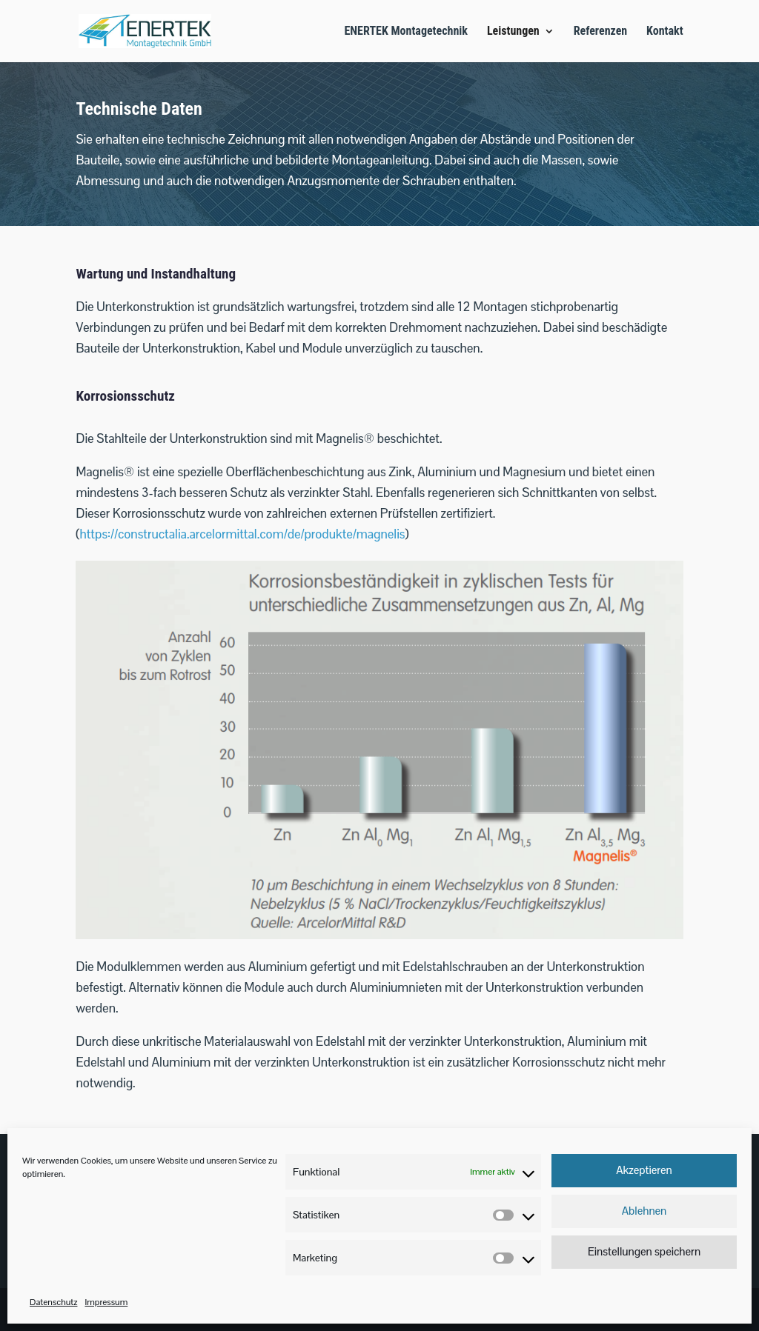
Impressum (105, 1302)
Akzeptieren (644, 1170)
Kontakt (664, 32)
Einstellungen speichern (644, 1251)
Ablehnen (644, 1211)
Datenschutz (53, 1302)
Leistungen (513, 32)
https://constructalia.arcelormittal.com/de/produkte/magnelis (242, 534)
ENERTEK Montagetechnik (406, 32)
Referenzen (601, 32)
